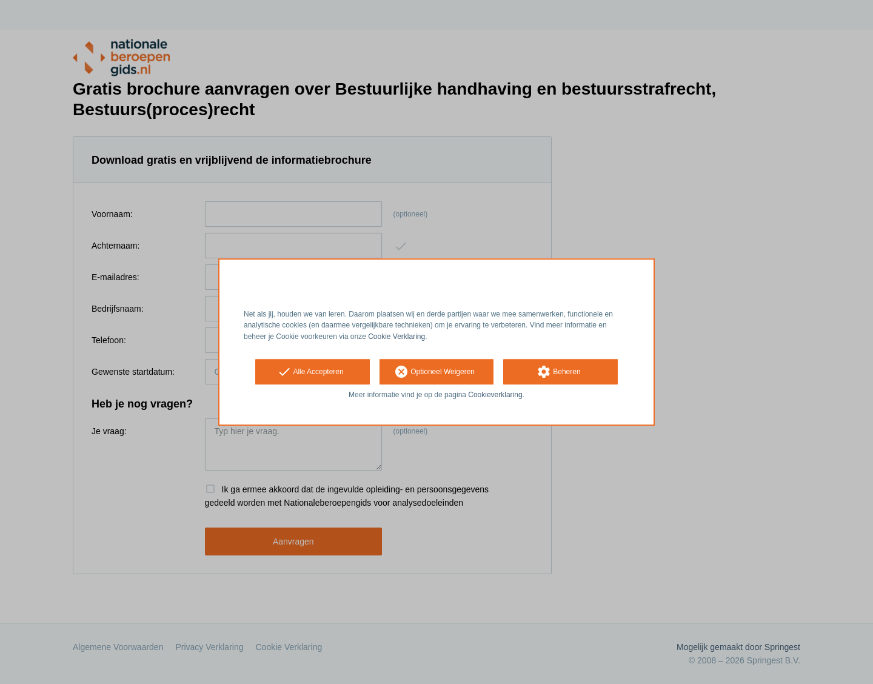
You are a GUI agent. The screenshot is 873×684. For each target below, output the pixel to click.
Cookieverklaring (495, 395)
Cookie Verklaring (396, 336)
